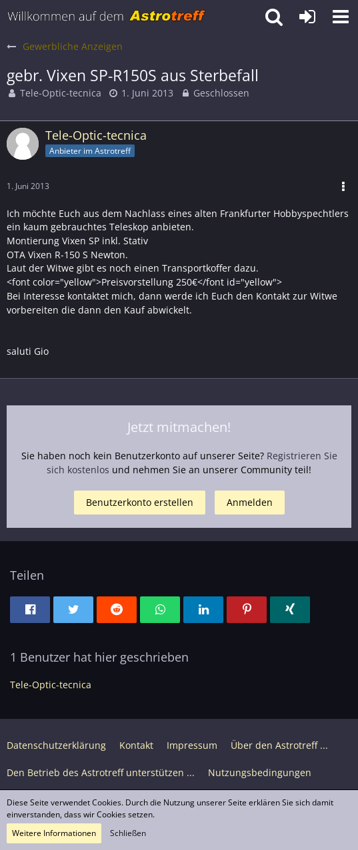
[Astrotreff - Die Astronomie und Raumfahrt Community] (106, 16)
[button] (340, 16)
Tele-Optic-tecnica (60, 93)
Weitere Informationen (54, 833)
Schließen (128, 833)
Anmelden (250, 502)
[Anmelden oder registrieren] (307, 16)
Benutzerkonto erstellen (139, 502)
